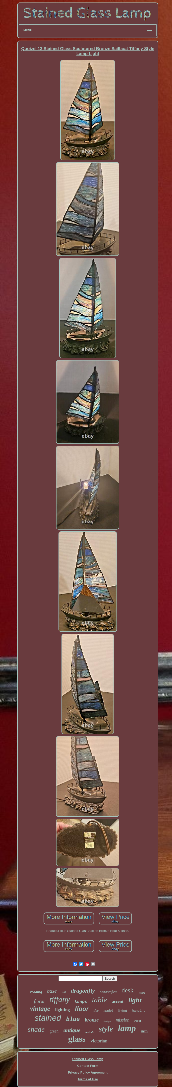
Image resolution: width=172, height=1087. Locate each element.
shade (36, 1029)
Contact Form (87, 1066)
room (137, 1021)
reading (36, 992)
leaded (108, 1010)
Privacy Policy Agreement (88, 1072)
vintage (40, 1008)
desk (128, 990)
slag (96, 1010)
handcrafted (108, 992)
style (106, 1029)
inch (144, 1031)
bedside (89, 1031)
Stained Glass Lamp (87, 1059)
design (107, 1021)
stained (48, 1018)
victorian (99, 1040)
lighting (62, 1009)
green (54, 1031)
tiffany (60, 999)
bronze (92, 1020)
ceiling (141, 992)
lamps (81, 1001)
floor (82, 1008)
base (52, 991)
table (99, 1000)
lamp (127, 1028)
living (122, 1010)
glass (77, 1038)
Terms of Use (88, 1079)
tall (64, 992)
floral (39, 1001)
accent (117, 1001)
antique (71, 1030)
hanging (139, 1011)
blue (73, 1019)
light (135, 1000)
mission (122, 1020)
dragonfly (83, 990)
